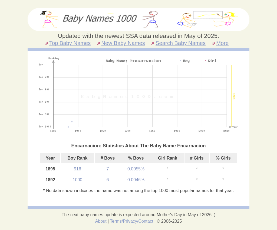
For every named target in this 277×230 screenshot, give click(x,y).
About (101, 221)
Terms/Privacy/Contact (131, 221)
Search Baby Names (181, 43)
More (222, 43)
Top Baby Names (70, 43)
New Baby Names (123, 43)
